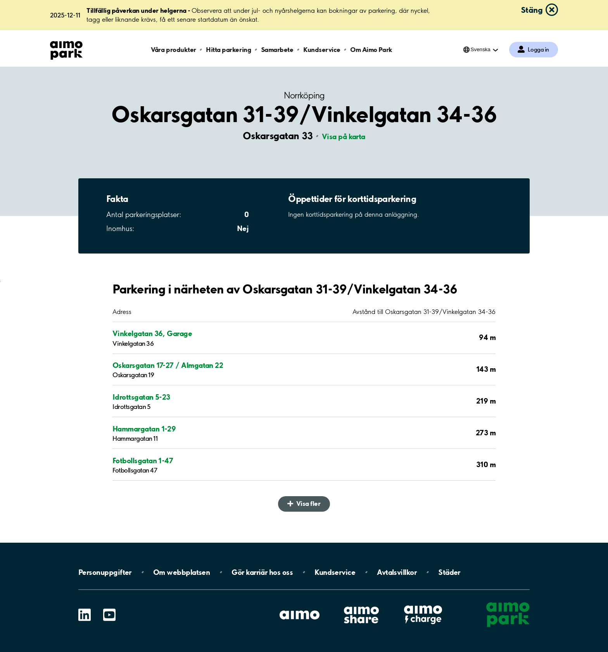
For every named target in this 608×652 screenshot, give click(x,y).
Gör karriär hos (262, 572)
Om (181, 572)
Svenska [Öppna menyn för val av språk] (481, 49)
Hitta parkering (228, 49)
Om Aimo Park (371, 49)
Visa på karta (343, 136)
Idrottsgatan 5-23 (141, 397)
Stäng (531, 10)
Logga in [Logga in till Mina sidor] (538, 49)
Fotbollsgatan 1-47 (142, 460)
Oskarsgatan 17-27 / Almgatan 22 (167, 365)
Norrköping (304, 95)
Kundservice (321, 49)
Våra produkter (173, 49)
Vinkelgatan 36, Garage (152, 333)
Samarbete (277, 49)
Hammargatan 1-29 (144, 428)
